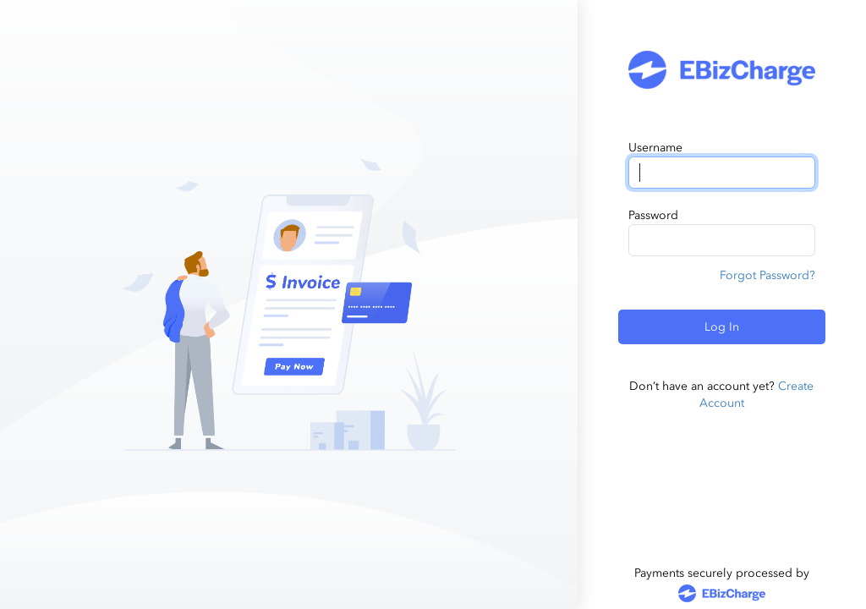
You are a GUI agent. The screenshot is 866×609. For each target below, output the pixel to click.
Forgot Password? (767, 275)
